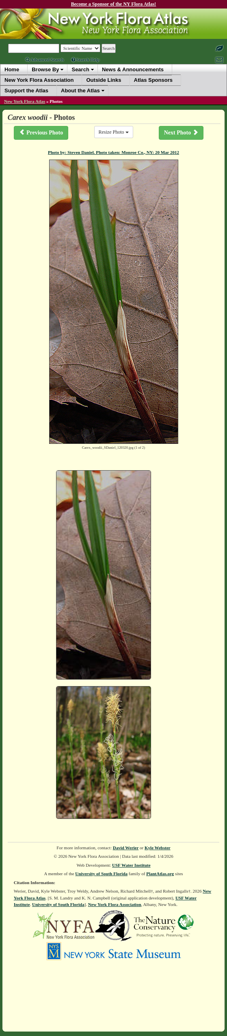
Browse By (45, 69)
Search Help (85, 59)
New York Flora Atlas (24, 101)
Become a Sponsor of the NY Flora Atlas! (113, 4)
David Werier (126, 847)
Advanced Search (45, 59)
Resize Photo (114, 132)
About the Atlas (80, 90)
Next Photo (181, 132)
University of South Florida (101, 873)
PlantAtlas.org (160, 873)
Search (80, 69)
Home (11, 69)
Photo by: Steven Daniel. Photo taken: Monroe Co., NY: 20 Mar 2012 (113, 152)
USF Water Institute (131, 865)
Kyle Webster (158, 847)
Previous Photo (41, 132)
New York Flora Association (114, 904)
